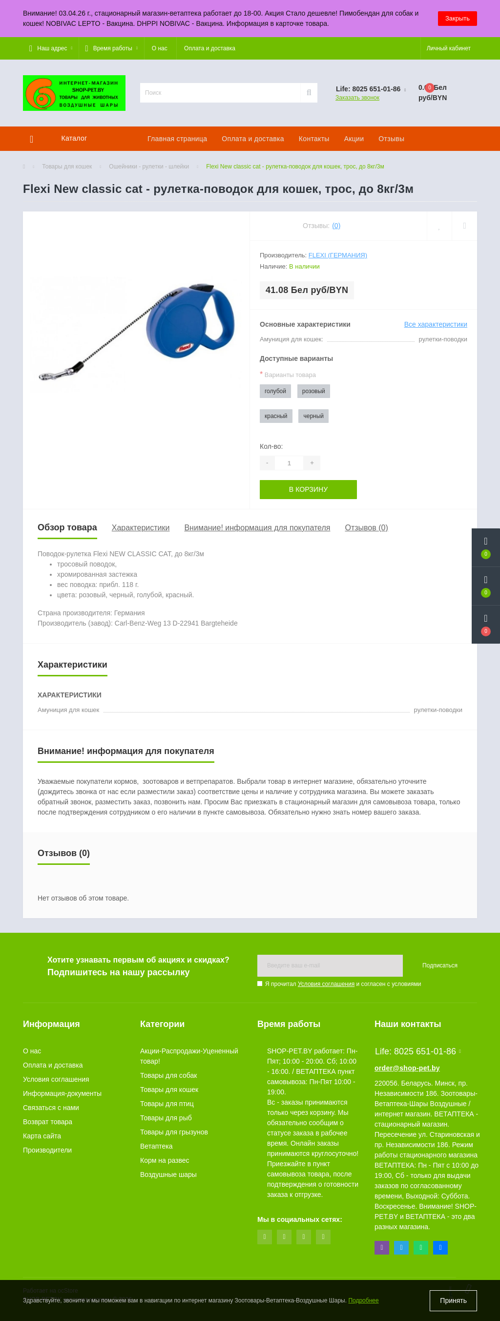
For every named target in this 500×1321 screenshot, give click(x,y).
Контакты (314, 139)
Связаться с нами (51, 1107)
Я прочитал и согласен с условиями (343, 984)
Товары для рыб (166, 1118)
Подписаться (440, 965)
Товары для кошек (67, 166)
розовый (313, 391)
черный (313, 416)
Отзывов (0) (366, 528)
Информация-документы (62, 1093)
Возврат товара (47, 1122)
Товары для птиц (167, 1104)
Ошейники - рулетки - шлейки (149, 166)
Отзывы (391, 139)
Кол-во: (271, 446)
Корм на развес (164, 1160)
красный (276, 416)
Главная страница (177, 139)
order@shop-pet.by (407, 1068)
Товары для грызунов (174, 1132)
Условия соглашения (326, 984)
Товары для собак (168, 1075)
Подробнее (363, 1301)
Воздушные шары (168, 1174)
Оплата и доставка (209, 48)
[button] (51, 48)
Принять (453, 1300)
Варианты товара (288, 374)
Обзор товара (67, 527)
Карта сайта (42, 1136)
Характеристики (141, 528)
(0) (336, 226)
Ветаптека (156, 1146)
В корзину (308, 489)
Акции (354, 139)
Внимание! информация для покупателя (257, 528)
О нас (159, 48)
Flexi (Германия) (338, 255)
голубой (275, 391)
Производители (47, 1150)
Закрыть (457, 18)
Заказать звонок (357, 97)
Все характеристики (435, 324)
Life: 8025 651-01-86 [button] (418, 1051)
